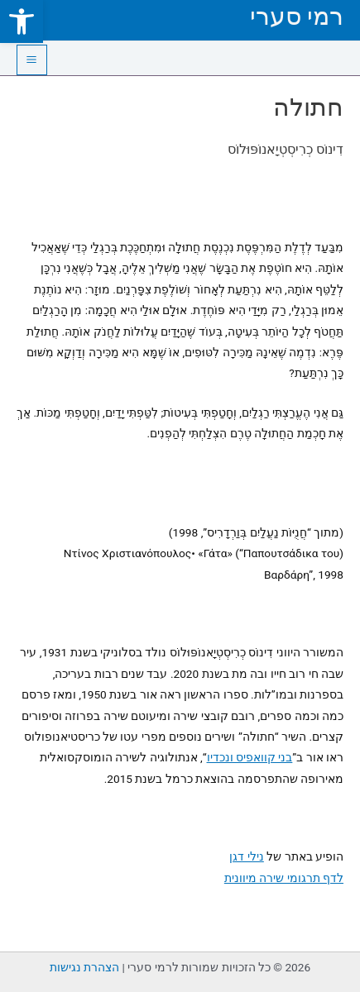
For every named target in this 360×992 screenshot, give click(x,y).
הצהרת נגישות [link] (84, 967)
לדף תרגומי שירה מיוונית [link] (283, 878)
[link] (21, 21)
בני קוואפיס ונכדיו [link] (250, 757)
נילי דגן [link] (246, 856)
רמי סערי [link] (296, 16)
